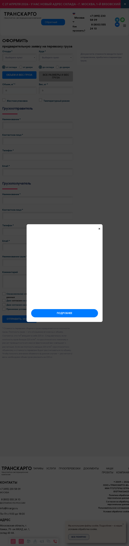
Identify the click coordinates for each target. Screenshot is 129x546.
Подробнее (64, 313)
